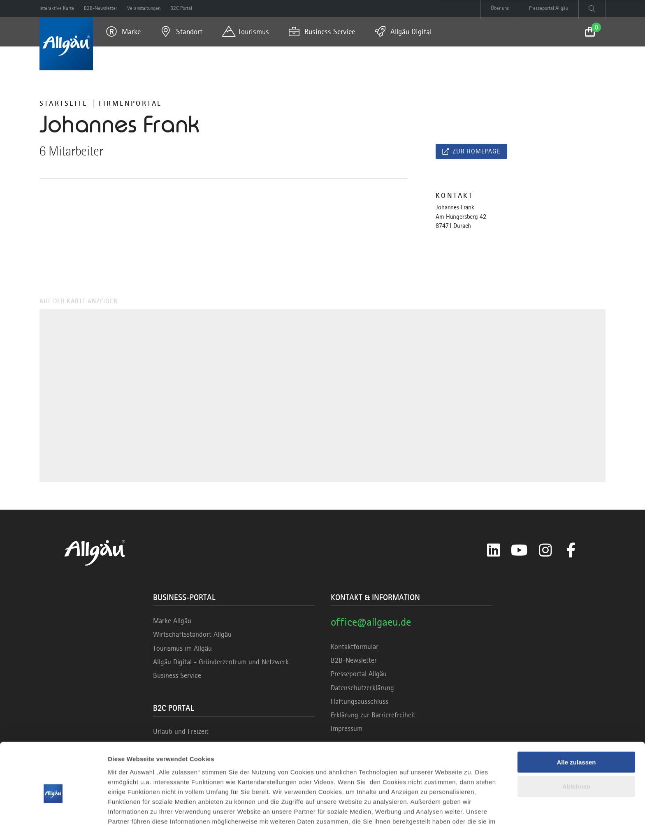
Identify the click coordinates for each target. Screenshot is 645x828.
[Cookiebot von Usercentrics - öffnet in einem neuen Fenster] (53, 812)
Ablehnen (576, 744)
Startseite (63, 103)
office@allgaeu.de (371, 621)
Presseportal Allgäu (359, 674)
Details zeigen (128, 811)
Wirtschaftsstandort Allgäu (192, 634)
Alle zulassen (576, 720)
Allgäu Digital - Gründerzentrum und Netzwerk (221, 662)
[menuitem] (123, 31)
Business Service (177, 675)
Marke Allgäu (172, 621)
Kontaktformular (354, 646)
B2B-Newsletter (354, 660)
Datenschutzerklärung (362, 688)
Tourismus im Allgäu (182, 648)
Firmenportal (130, 103)
